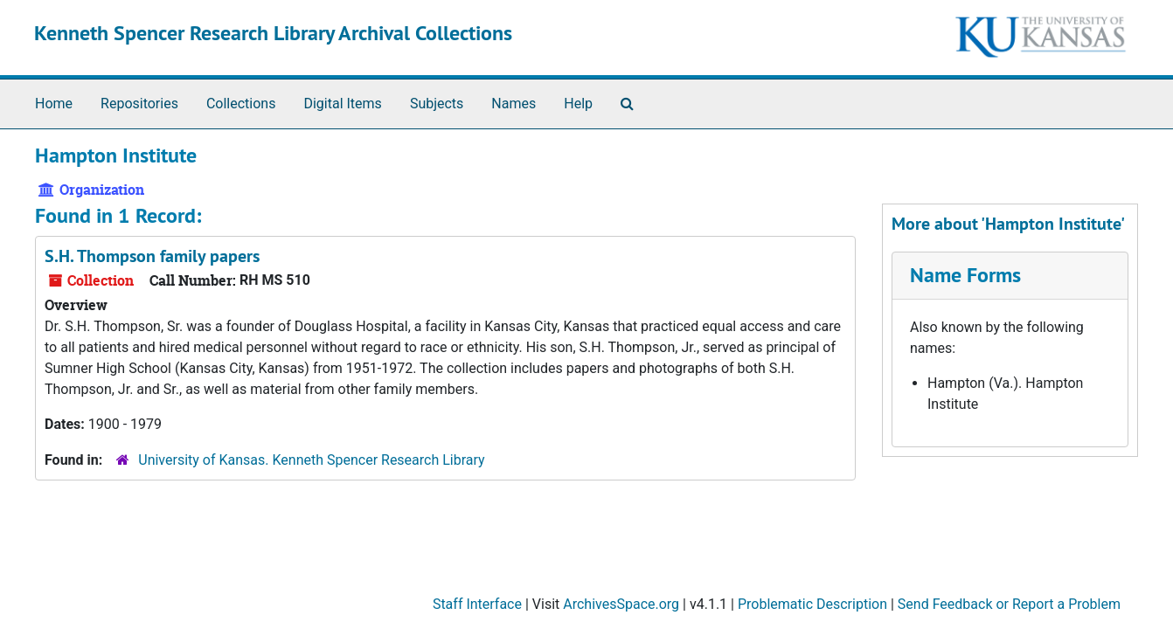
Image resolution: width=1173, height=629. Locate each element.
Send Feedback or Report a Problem (1009, 604)
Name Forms (965, 274)
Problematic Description (812, 604)
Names (513, 103)
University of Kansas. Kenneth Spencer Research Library (311, 460)
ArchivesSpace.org (621, 604)
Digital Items (342, 103)
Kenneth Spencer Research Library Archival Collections (273, 32)
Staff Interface (477, 604)
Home (54, 103)
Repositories (139, 103)
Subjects (436, 103)
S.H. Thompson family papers (152, 256)
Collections (241, 103)
